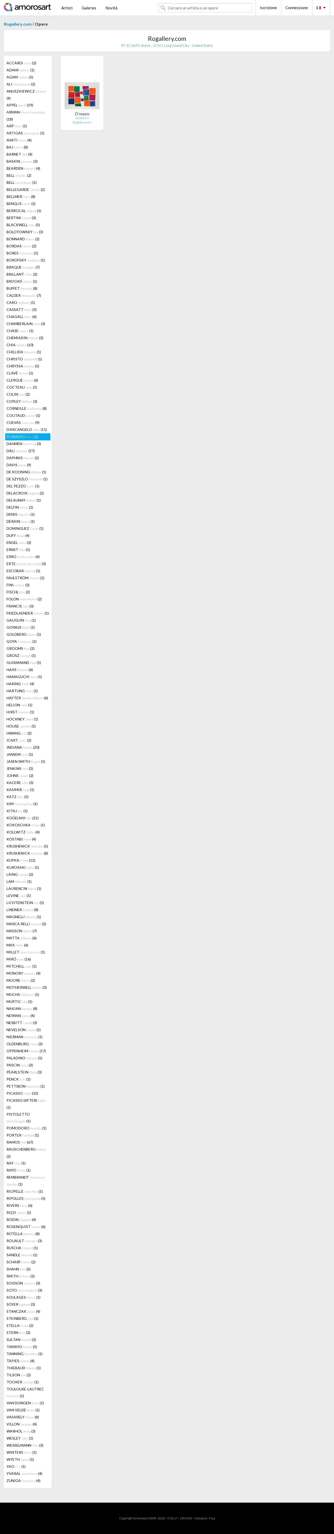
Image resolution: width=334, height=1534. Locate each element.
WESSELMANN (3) (25, 1445)
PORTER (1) (23, 1135)
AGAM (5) (20, 77)
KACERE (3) (20, 782)
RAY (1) (16, 1163)
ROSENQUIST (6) (26, 1226)
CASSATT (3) (22, 309)
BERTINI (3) (21, 217)
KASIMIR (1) (20, 789)
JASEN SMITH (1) (26, 761)
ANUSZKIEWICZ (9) (26, 94)
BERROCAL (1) (24, 210)
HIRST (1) (20, 712)
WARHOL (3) (21, 1431)
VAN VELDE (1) (23, 1410)
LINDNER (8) (22, 909)
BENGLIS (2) (21, 203)
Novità (111, 7)
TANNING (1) (25, 1353)
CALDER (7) (24, 295)
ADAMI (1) (20, 70)
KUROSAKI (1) (23, 867)
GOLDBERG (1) (24, 634)
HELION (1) (19, 705)
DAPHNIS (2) (23, 458)
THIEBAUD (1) (24, 1368)
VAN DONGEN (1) (25, 1403)
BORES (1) (22, 253)
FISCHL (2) (18, 592)
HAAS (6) (20, 669)
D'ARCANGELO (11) (27, 429)
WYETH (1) (20, 1459)
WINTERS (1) (22, 1452)
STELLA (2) (20, 1325)
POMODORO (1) (26, 1128)
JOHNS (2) (20, 775)
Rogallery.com (18, 23)
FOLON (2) (24, 599)
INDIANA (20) (23, 747)
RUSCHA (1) (22, 1248)
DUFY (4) (18, 535)
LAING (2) (20, 874)
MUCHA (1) (23, 994)
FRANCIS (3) (20, 606)
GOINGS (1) (21, 627)
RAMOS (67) (20, 1142)
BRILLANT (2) (22, 274)
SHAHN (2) (19, 1269)
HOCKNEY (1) (22, 719)
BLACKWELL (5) (23, 225)
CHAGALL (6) (22, 316)
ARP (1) (17, 126)
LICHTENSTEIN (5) (25, 902)
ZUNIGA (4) (23, 1480)
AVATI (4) (19, 140)
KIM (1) (22, 804)
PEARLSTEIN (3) (24, 1072)
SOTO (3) (24, 1290)
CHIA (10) (20, 345)
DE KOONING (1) (26, 472)
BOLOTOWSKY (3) (25, 232)
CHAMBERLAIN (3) (26, 323)
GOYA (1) (22, 641)
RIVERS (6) (19, 1205)
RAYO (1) (19, 1170)
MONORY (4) (23, 973)
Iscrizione (268, 7)
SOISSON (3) (23, 1283)
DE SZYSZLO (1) (27, 479)
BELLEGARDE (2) (26, 189)
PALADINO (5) (24, 1058)
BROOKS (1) (22, 281)
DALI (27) (21, 450)
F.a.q (212, 1518)
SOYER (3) (21, 1304)
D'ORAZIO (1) (22, 436)
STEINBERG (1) (22, 1318)
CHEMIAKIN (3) (25, 338)
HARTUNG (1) (22, 691)
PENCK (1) (19, 1079)
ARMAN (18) (26, 115)
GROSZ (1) (21, 655)
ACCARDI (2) (21, 63)
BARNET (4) (19, 154)
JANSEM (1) (20, 754)
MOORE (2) (21, 980)
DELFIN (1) (20, 507)
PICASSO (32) (22, 1093)
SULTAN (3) (21, 1339)
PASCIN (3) (20, 1065)
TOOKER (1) (23, 1382)
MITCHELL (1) (22, 966)
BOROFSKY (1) (26, 260)
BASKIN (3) (22, 161)
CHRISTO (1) (24, 359)
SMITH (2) (21, 1276)
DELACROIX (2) (25, 493)
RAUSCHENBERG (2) (26, 1152)
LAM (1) (19, 881)
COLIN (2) (18, 394)
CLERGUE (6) (22, 380)
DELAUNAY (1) (24, 500)
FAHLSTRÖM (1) (25, 578)
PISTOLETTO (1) (19, 1117)
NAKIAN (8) (22, 1008)
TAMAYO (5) (22, 1346)
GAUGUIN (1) (21, 620)
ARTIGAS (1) (25, 133)
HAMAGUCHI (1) (24, 676)
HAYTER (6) (27, 698)
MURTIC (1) (19, 1001)
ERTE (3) (26, 563)
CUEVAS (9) (23, 422)
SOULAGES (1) (23, 1297)
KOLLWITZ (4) (23, 832)
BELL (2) (19, 175)
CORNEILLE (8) (27, 408)
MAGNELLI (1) (24, 916)
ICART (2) (19, 740)
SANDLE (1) (22, 1255)
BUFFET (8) (22, 288)
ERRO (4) (23, 556)
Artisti (67, 7)
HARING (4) (20, 683)
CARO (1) (21, 302)
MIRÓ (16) (19, 959)
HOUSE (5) (21, 726)
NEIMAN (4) (21, 1015)
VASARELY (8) (23, 1417)
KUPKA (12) (21, 860)
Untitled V (82, 118)
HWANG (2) (19, 733)
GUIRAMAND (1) (24, 662)
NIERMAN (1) (25, 1037)
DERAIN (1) (21, 521)
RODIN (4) (21, 1219)
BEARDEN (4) (23, 168)
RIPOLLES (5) (26, 1198)
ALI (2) (21, 84)
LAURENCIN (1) (24, 888)
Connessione (296, 7)
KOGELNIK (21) (23, 818)
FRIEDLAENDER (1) (28, 613)
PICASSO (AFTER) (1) (26, 1104)
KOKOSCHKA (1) (26, 825)
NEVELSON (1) (24, 1029)
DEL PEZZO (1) (23, 486)
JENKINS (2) (20, 768)
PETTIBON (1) (26, 1086)
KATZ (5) (17, 796)
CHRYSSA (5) (23, 366)
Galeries (89, 7)
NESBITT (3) (22, 1022)
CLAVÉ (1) (20, 373)
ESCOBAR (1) (23, 571)
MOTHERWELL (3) (27, 987)
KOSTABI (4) (21, 839)
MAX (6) (17, 945)
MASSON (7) (22, 931)
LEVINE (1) (19, 895)
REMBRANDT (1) (26, 1180)
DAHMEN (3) (24, 443)
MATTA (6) (22, 938)
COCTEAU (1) (22, 387)
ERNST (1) (18, 549)
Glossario (200, 1518)
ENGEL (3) (19, 542)
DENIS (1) (21, 514)
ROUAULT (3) (24, 1240)
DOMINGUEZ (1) (25, 528)
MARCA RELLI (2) (26, 924)
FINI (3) (18, 585)
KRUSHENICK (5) (27, 846)
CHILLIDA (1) (24, 352)
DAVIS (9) (19, 465)
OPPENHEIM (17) (26, 1051)
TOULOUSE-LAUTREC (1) (25, 1392)
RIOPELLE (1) (25, 1191)
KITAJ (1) (17, 811)
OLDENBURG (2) (25, 1044)
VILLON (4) (22, 1424)
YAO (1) (16, 1466)
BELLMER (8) (21, 196)
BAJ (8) (17, 147)
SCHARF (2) (21, 1262)
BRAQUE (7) (23, 267)
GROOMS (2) (20, 648)
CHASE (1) (20, 330)
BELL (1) (22, 182)
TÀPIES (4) (20, 1361)
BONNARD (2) (23, 239)
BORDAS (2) (21, 246)
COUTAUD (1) (23, 415)
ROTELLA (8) (23, 1233)
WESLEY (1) (20, 1438)
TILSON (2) (19, 1375)
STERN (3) (18, 1332)
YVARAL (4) (24, 1473)
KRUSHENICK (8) (27, 853)
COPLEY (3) (22, 401)
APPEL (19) (20, 105)
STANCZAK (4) (23, 1311)
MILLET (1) (26, 952)
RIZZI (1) (19, 1212)
